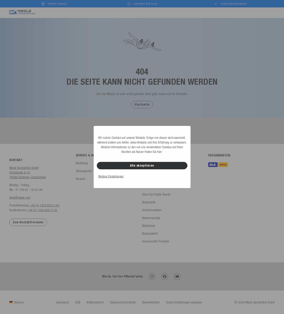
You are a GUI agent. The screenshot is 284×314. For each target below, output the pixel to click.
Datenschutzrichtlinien (123, 302)
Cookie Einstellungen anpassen (184, 302)
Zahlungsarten (84, 171)
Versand (80, 178)
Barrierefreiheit (151, 302)
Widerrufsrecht (95, 302)
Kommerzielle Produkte (155, 241)
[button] (142, 104)
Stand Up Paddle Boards (156, 194)
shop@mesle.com (19, 197)
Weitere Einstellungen (111, 176)
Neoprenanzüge (151, 218)
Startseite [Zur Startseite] (142, 104)
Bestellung (82, 163)
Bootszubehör (150, 233)
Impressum (62, 302)
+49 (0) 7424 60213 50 (42, 210)
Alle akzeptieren (142, 165)
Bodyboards (149, 202)
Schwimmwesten (152, 210)
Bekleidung (148, 225)
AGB (77, 302)
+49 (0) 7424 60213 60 (45, 205)
